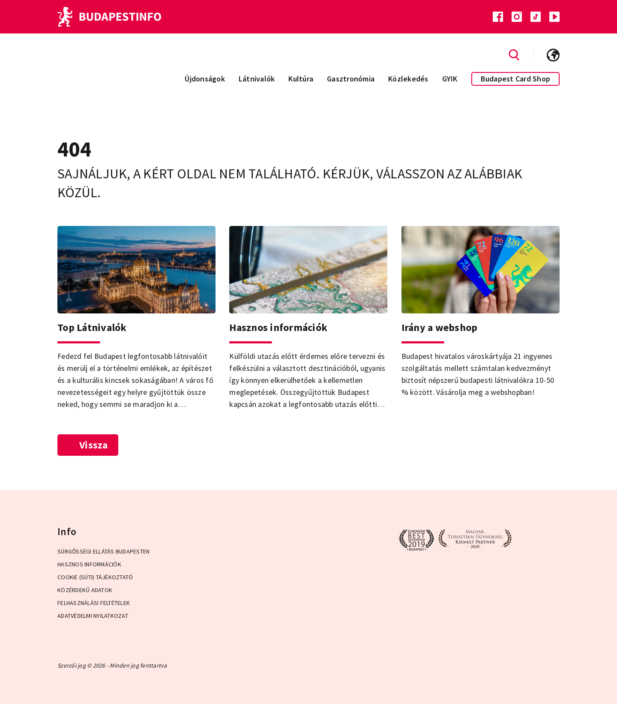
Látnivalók (257, 79)
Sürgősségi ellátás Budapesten (103, 551)
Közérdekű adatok (84, 590)
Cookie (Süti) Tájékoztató (95, 577)
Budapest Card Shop (516, 79)
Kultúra (300, 79)
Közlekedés (408, 79)
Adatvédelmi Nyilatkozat (92, 616)
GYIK (450, 79)
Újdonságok (205, 79)
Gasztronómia (350, 79)
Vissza (88, 444)
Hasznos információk (89, 564)
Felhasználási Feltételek (93, 603)
